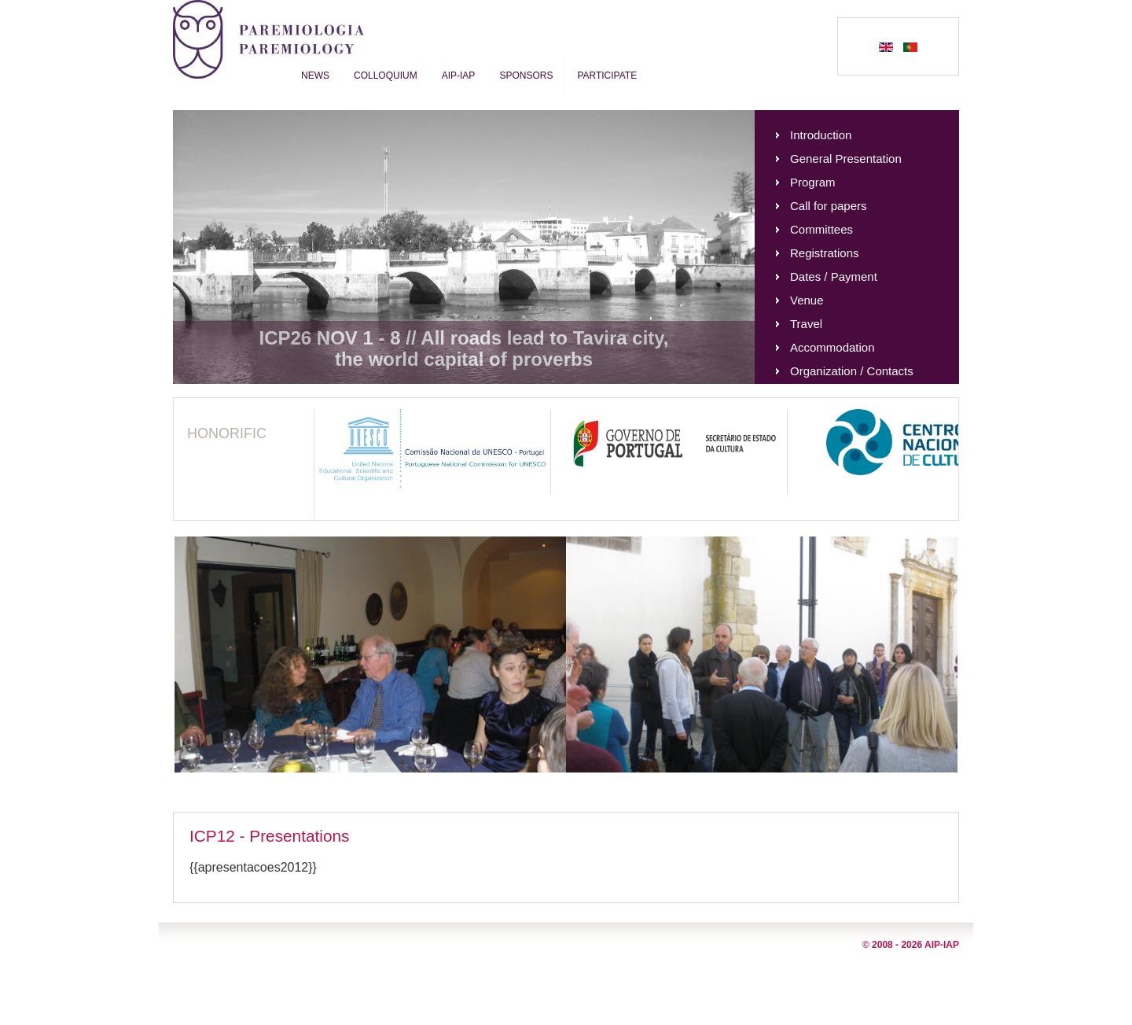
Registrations (824, 253)
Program (813, 182)
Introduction (820, 135)
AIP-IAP (459, 75)
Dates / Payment (833, 276)
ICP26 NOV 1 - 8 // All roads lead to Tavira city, (463, 337)
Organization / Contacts (851, 371)
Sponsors (526, 75)
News (315, 75)
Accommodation (832, 347)
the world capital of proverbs (464, 359)
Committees (821, 229)
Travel (806, 323)
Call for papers (828, 205)
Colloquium (385, 75)
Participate (607, 75)
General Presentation (846, 158)
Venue (807, 300)
